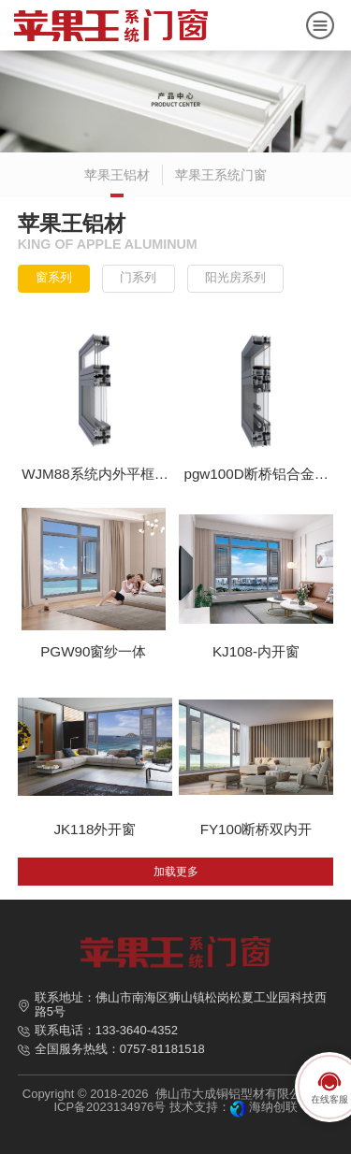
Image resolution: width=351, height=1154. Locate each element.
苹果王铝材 (117, 174)
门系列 (138, 277)
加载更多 (176, 871)
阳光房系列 (235, 277)
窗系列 (54, 277)
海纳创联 (273, 1107)
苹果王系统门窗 (221, 174)
